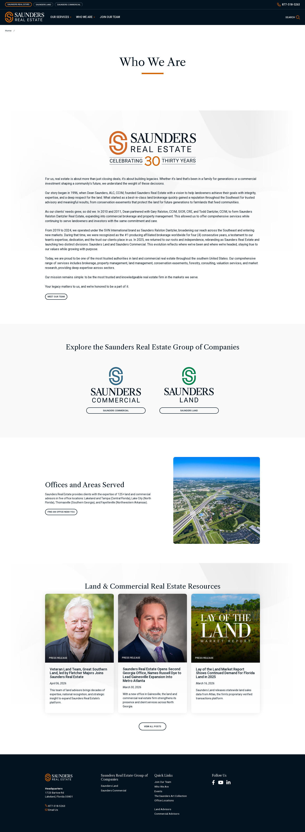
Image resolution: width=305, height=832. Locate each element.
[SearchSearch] (292, 17)
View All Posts (152, 726)
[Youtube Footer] (220, 782)
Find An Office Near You (61, 512)
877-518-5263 (291, 4)
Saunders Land (43, 4)
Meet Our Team (56, 296)
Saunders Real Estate (18, 4)
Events (158, 791)
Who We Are (85, 17)
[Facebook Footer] (213, 782)
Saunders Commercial (68, 4)
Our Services (60, 17)
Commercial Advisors (166, 813)
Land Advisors (162, 809)
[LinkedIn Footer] (228, 782)
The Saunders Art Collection (170, 795)
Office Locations (164, 800)
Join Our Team (110, 17)
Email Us (53, 809)
